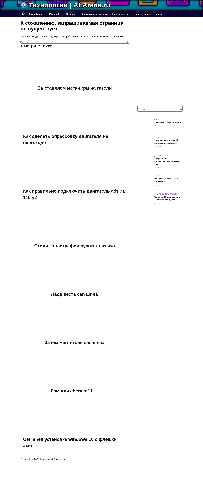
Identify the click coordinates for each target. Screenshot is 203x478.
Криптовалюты (120, 14)
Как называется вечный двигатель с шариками (166, 141)
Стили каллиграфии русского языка (74, 245)
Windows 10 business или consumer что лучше (167, 198)
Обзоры (70, 14)
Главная (23, 14)
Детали (136, 14)
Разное (159, 14)
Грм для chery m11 (72, 390)
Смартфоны (35, 14)
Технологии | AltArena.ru (69, 5)
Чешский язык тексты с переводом (166, 180)
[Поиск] (127, 42)
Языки (147, 14)
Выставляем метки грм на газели (74, 88)
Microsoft (54, 14)
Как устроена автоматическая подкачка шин (167, 161)
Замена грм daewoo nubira (167, 122)
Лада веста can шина (74, 294)
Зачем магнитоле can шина (74, 342)
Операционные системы (95, 14)
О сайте (24, 459)
